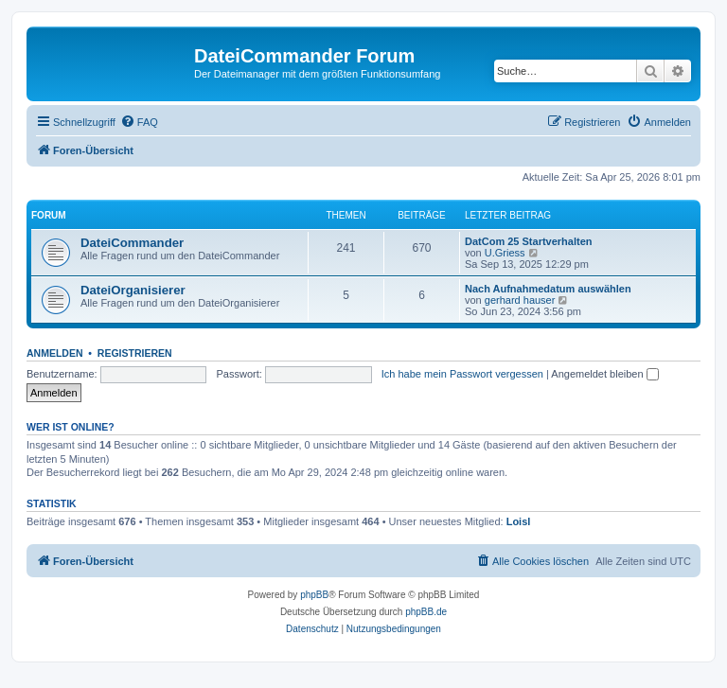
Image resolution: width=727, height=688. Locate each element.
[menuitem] (139, 122)
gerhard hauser (520, 300)
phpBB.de (426, 612)
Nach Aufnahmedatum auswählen (548, 288)
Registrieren (135, 353)
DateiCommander (132, 243)
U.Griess (505, 252)
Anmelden (55, 353)
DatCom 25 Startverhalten (529, 241)
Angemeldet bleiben (604, 373)
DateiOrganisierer (133, 290)
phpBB (314, 595)
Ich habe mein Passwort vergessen (462, 373)
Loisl (518, 521)
